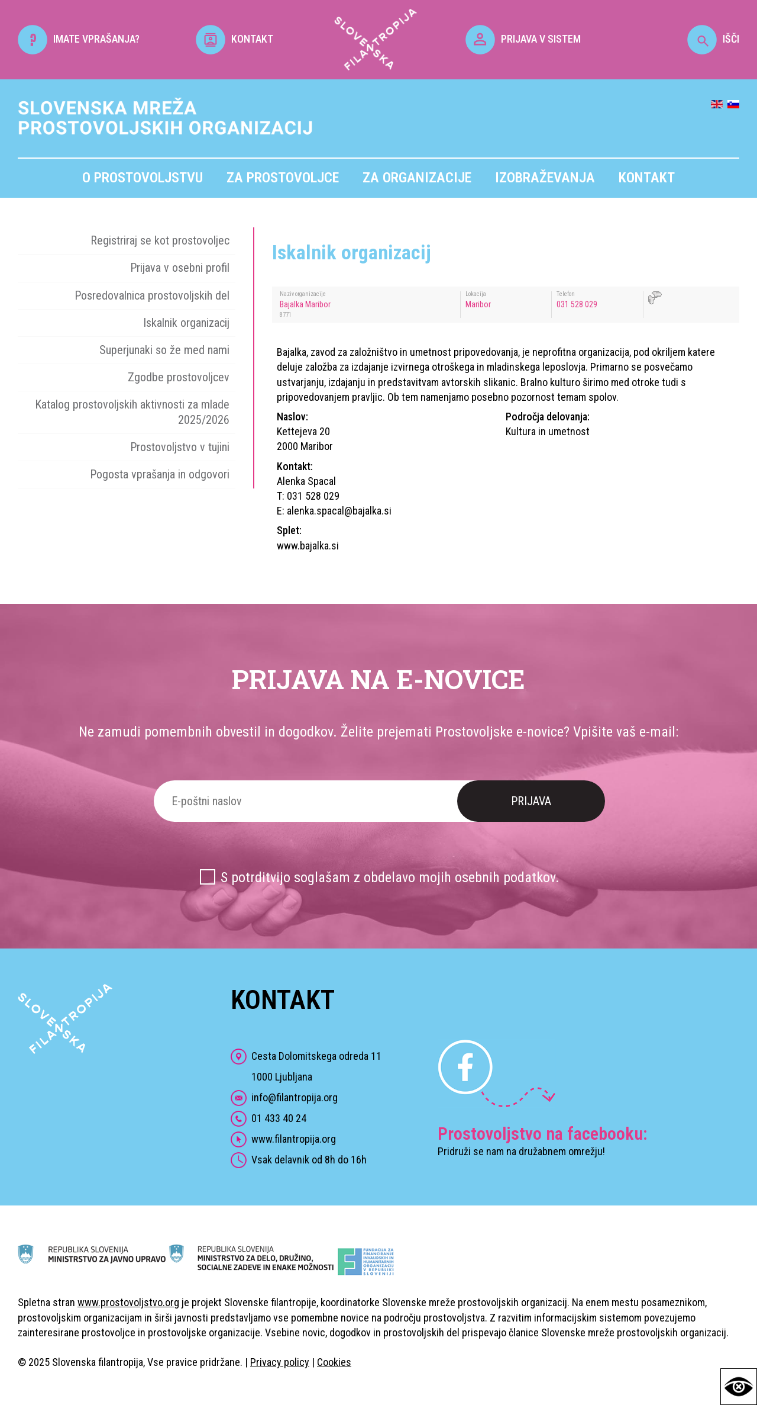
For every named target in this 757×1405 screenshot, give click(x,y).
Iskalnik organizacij (186, 323)
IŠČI (713, 39)
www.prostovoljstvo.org (128, 1302)
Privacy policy (279, 1362)
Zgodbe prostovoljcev (178, 377)
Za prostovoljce (283, 177)
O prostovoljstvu (142, 177)
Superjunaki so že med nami (164, 350)
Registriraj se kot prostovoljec (159, 240)
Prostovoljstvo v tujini (179, 447)
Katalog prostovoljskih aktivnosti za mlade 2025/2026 (132, 411)
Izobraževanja (545, 177)
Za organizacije (417, 177)
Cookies (334, 1362)
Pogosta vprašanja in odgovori (159, 474)
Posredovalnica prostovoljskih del (152, 295)
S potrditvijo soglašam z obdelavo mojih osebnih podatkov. (390, 877)
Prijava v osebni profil (179, 268)
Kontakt (647, 177)
